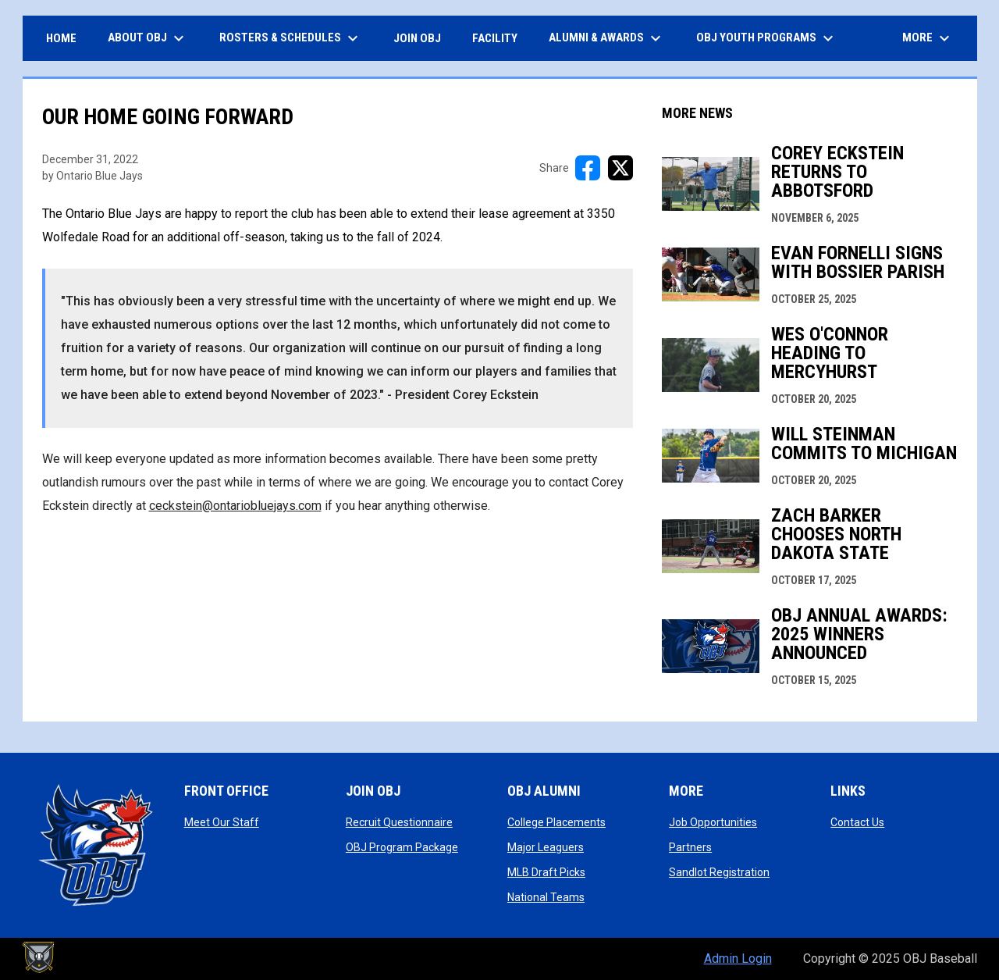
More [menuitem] (928, 38)
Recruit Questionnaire (399, 822)
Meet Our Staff (221, 822)
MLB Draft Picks (546, 872)
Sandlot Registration (719, 872)
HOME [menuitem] (61, 38)
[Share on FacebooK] (587, 167)
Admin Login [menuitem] (738, 958)
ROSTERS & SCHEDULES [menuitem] (290, 38)
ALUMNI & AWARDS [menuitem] (607, 38)
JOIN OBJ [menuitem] (417, 38)
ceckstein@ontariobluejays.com (235, 505)
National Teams (546, 897)
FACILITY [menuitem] (494, 38)
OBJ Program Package (402, 847)
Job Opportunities (713, 822)
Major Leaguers (545, 847)
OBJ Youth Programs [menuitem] (766, 38)
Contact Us (857, 822)
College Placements (556, 822)
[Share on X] (620, 167)
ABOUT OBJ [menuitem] (148, 38)
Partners (690, 847)
